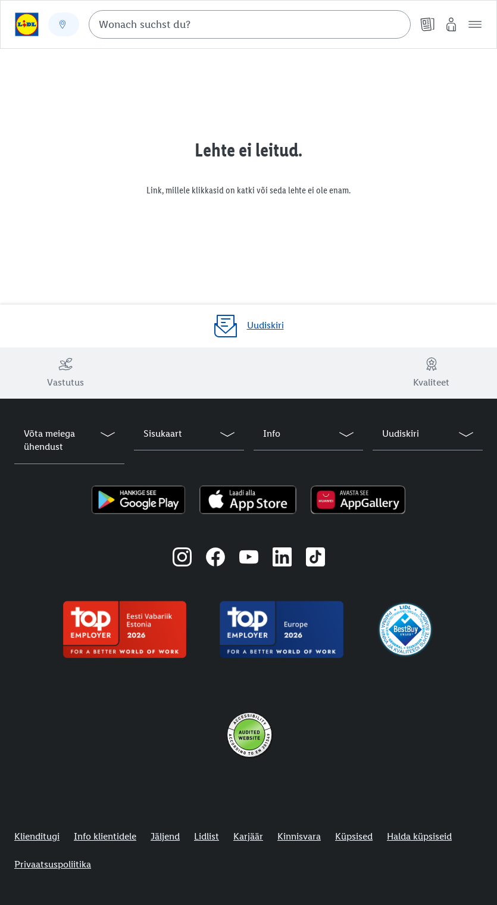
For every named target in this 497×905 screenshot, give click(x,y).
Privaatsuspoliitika (52, 864)
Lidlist (206, 836)
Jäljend (165, 836)
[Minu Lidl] (451, 24)
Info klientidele (105, 836)
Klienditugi (37, 836)
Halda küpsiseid (419, 836)
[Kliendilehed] (427, 24)
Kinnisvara (299, 836)
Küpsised (354, 836)
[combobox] (250, 24)
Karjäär (248, 836)
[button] (475, 24)
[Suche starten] (396, 24)
